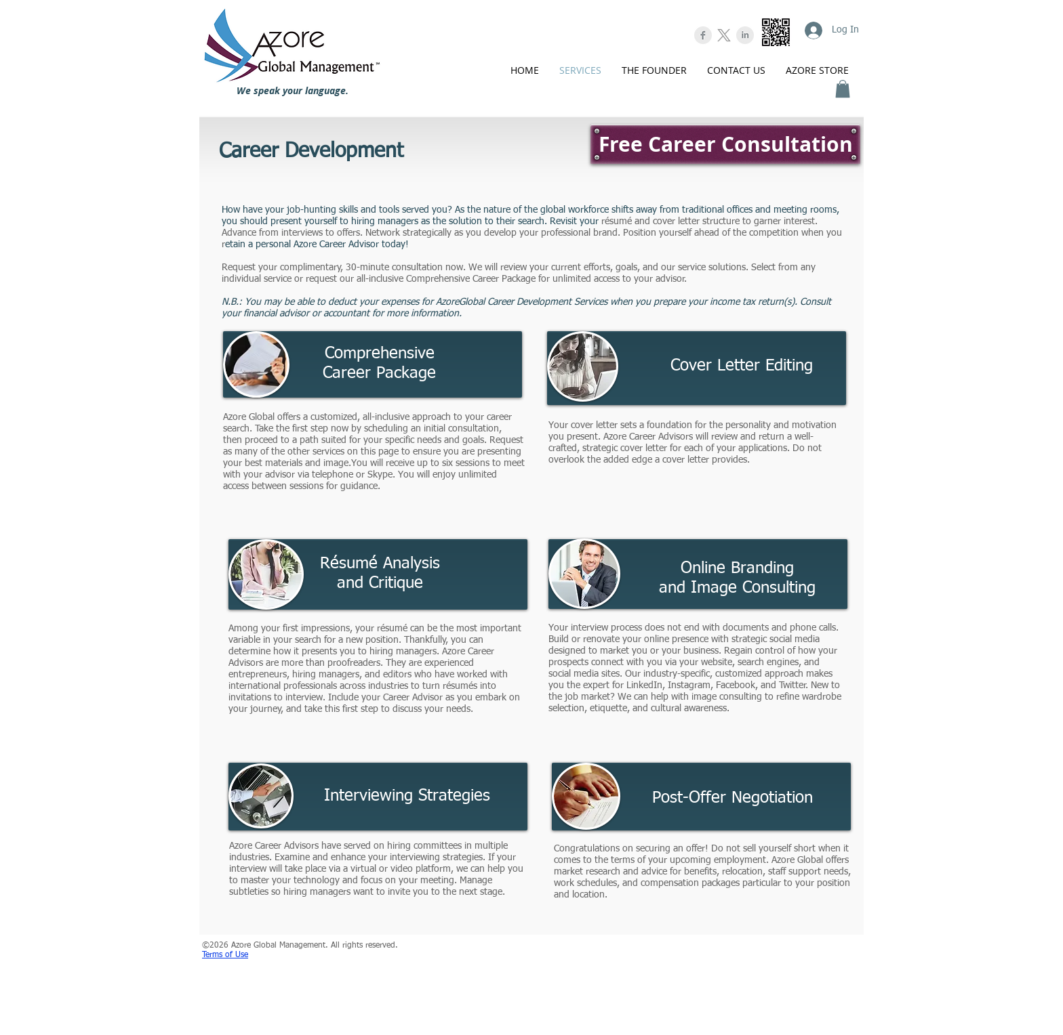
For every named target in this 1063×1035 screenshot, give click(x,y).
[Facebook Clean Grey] (703, 35)
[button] (842, 89)
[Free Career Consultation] (725, 144)
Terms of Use (225, 955)
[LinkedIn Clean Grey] (745, 35)
